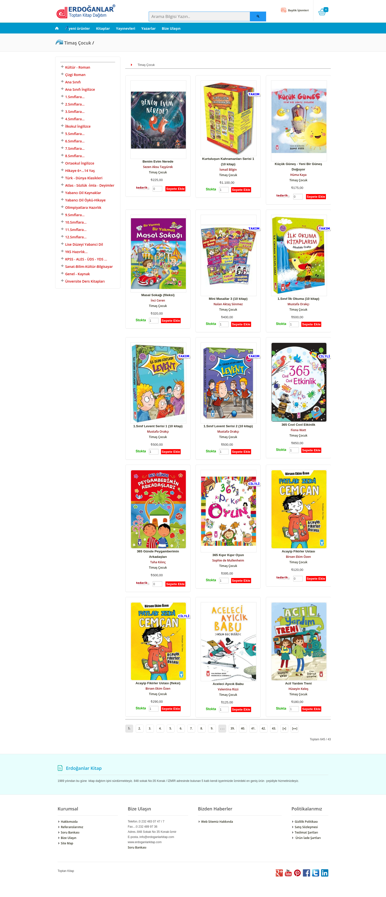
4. (160, 728)
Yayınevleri (125, 28)
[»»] (294, 728)
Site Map (65, 843)
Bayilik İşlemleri (298, 10)
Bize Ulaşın (171, 28)
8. (201, 728)
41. (253, 728)
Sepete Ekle (175, 189)
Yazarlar (148, 28)
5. (170, 728)
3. (150, 728)
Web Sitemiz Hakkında (215, 822)
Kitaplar (103, 28)
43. (274, 728)
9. (212, 728)
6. (181, 728)
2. (139, 728)
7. (191, 728)
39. (232, 728)
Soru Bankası (68, 832)
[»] (284, 728)
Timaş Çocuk (158, 172)
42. (263, 728)
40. (243, 728)
